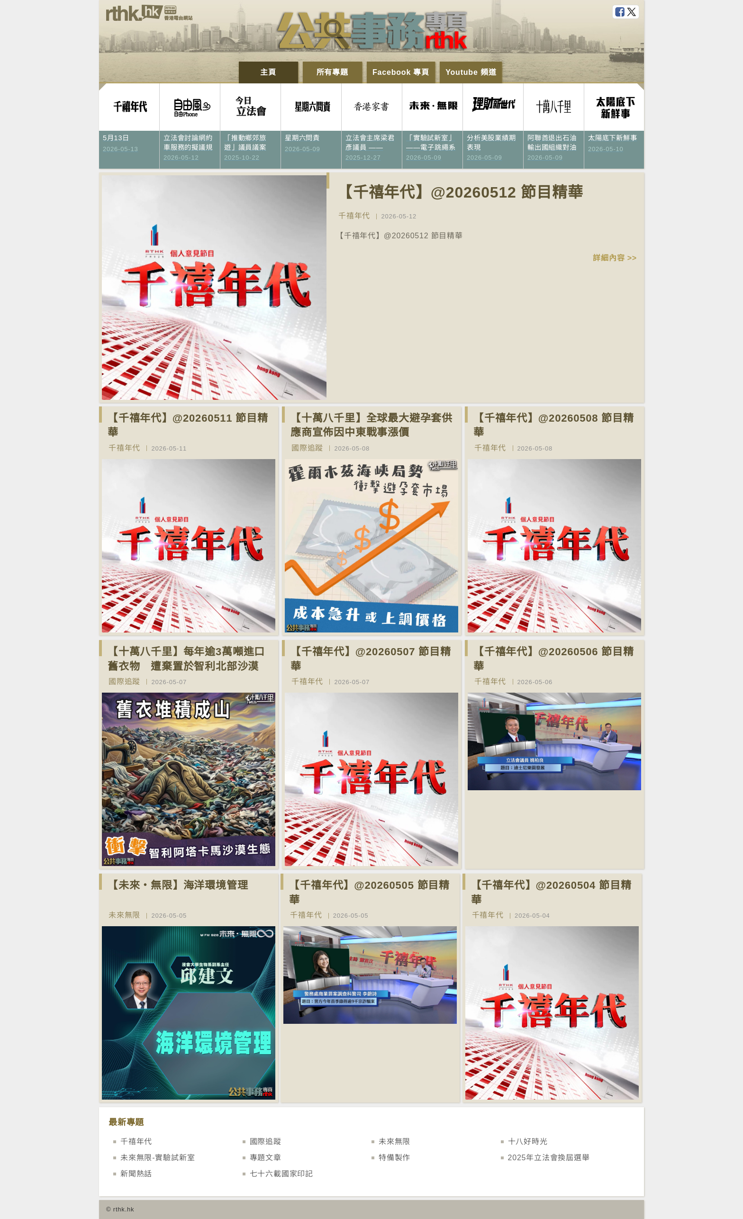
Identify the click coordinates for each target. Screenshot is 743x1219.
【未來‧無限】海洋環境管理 (178, 885)
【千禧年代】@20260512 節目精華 (460, 192)
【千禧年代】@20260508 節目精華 (553, 425)
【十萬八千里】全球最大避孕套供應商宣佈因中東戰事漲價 (371, 425)
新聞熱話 (136, 1174)
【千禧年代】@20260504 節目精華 (551, 892)
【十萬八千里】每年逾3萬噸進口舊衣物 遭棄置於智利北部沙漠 (186, 659)
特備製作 (394, 1158)
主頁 (268, 72)
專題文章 (265, 1158)
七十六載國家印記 (281, 1174)
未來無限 (124, 915)
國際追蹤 (307, 448)
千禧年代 (354, 216)
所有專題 (332, 72)
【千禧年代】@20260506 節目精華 (553, 659)
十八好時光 (528, 1142)
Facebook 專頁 (400, 72)
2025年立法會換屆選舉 (549, 1158)
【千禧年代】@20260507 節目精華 (370, 659)
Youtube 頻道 (470, 72)
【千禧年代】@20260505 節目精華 (369, 892)
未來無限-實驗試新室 (157, 1158)
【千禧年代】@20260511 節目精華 (188, 425)
